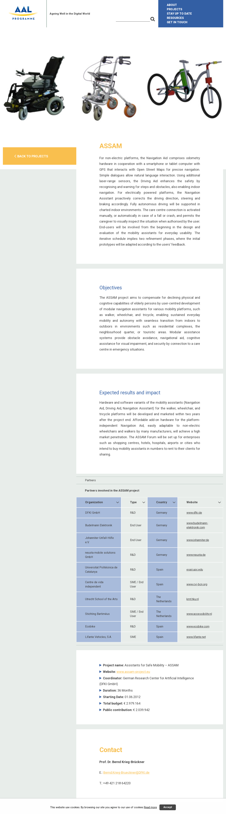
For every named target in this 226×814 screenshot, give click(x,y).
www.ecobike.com (197, 626)
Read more (150, 807)
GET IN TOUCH (177, 22)
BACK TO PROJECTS (32, 156)
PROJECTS (174, 9)
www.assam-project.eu (133, 672)
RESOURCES (175, 18)
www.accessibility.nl (199, 614)
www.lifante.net (196, 637)
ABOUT (172, 5)
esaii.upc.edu (194, 569)
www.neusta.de (196, 555)
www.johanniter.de (197, 540)
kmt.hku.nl (192, 599)
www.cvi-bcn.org (196, 584)
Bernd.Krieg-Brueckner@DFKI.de (126, 772)
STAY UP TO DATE (179, 13)
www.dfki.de (194, 512)
